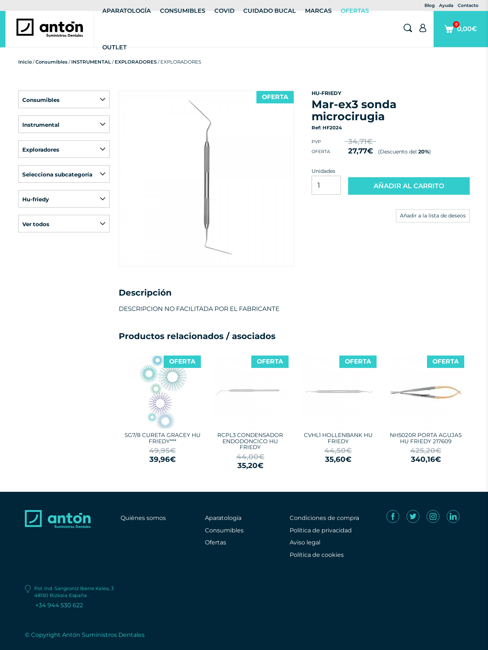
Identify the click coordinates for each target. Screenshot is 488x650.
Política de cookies (317, 554)
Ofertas (215, 542)
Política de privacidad (321, 530)
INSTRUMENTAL (91, 62)
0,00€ (461, 34)
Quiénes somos (143, 517)
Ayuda (446, 5)
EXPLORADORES (136, 62)
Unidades (323, 171)
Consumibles (51, 62)
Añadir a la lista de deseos (433, 215)
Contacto (468, 5)
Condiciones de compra (324, 517)
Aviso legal (305, 542)
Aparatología (223, 517)
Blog (429, 5)
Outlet (114, 47)
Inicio (25, 62)
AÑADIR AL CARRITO (409, 186)
